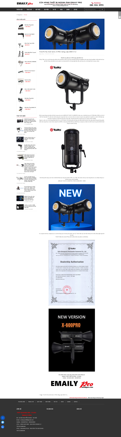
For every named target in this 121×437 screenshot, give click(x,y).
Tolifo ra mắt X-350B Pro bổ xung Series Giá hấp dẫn (30, 206)
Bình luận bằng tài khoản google (96, 397)
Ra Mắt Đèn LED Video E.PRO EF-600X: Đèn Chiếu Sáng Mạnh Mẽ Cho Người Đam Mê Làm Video (30, 147)
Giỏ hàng (119, 14)
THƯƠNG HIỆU (21, 401)
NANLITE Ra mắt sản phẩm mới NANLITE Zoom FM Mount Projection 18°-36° (29, 198)
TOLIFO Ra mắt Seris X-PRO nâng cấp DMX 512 (55, 395)
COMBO (69, 401)
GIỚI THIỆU (39, 401)
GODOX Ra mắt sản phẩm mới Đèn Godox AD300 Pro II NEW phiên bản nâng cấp (30, 120)
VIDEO (62, 401)
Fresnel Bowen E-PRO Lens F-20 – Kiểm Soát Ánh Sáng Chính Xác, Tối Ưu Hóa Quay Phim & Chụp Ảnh (30, 189)
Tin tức (25, 14)
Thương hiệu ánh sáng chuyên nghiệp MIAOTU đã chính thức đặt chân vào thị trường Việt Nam (30, 130)
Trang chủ (19, 14)
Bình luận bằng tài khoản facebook (78, 397)
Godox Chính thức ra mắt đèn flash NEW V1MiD (29, 139)
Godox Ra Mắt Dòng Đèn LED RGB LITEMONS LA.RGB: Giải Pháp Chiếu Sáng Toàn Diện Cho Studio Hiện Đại (30, 179)
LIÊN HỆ (75, 401)
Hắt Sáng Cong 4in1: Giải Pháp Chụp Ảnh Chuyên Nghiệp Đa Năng (29, 156)
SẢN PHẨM (47, 401)
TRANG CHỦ (31, 401)
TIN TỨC (56, 401)
